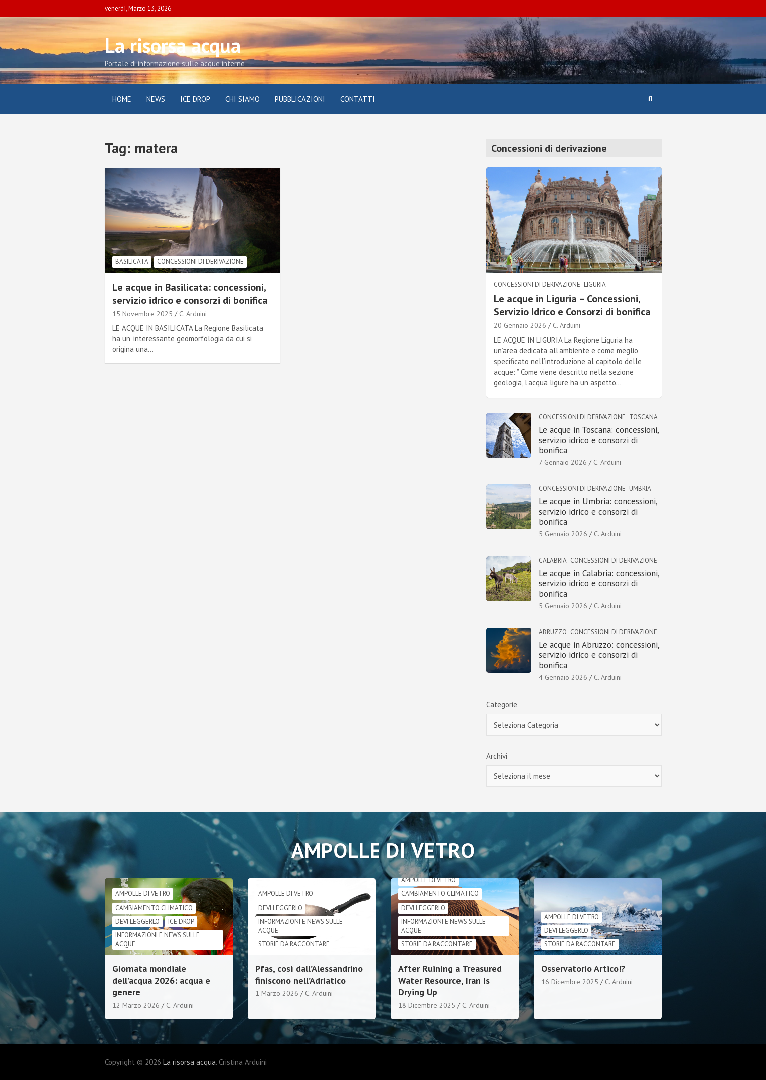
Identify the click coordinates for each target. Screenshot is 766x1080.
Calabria (553, 560)
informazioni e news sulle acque (157, 939)
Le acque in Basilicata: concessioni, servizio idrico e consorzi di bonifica (190, 294)
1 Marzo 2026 (276, 993)
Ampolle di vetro (142, 893)
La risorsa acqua (173, 45)
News (155, 99)
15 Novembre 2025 (142, 313)
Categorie (501, 704)
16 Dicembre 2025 (569, 981)
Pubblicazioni (300, 99)
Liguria (595, 284)
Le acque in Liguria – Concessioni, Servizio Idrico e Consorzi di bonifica (572, 305)
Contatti (357, 99)
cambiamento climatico (154, 908)
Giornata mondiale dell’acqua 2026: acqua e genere (161, 980)
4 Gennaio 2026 (563, 677)
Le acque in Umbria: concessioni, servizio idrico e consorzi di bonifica (598, 511)
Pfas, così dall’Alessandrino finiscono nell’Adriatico (309, 974)
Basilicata (131, 261)
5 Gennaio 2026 (563, 533)
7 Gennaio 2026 (563, 462)
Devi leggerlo (137, 921)
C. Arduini (193, 313)
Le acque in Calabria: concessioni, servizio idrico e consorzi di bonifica (599, 583)
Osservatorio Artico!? (583, 968)
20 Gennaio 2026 (520, 325)
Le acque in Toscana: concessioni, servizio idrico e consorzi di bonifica (599, 440)
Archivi (496, 756)
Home (121, 99)
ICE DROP (195, 99)
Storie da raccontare (294, 944)
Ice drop (181, 921)
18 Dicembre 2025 (426, 1005)
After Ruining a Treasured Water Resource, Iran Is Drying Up (450, 980)
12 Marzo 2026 (136, 1005)
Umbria (640, 488)
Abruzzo (553, 632)
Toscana (643, 417)
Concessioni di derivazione (200, 261)
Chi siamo (242, 99)
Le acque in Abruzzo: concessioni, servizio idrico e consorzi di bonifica (599, 655)
